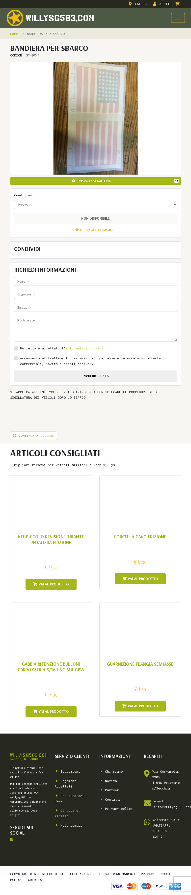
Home (14, 34)
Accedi (161, 3)
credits (35, 880)
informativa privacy (84, 348)
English (138, 3)
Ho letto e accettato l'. (62, 348)
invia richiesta (95, 375)
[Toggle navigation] (178, 18)
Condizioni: (25, 195)
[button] (95, 230)
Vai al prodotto (51, 584)
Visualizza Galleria (125, 181)
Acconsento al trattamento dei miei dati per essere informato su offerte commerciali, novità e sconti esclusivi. (90, 361)
